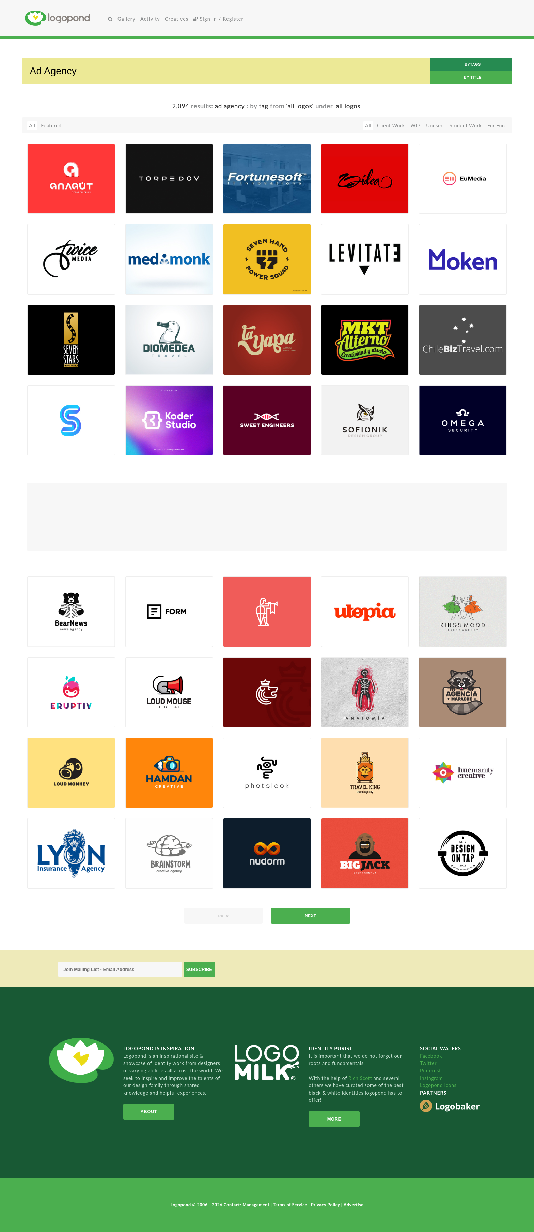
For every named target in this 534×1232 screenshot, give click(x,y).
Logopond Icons (438, 1085)
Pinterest (430, 1070)
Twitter (428, 1063)
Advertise (354, 1204)
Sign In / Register (218, 19)
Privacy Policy (326, 1204)
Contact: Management (247, 1204)
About (148, 1111)
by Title (473, 77)
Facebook (431, 1056)
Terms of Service (291, 1204)
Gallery (126, 19)
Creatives (176, 19)
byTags (473, 64)
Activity (150, 19)
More (334, 1119)
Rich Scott (361, 1078)
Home (65, 18)
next (310, 916)
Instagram (431, 1078)
